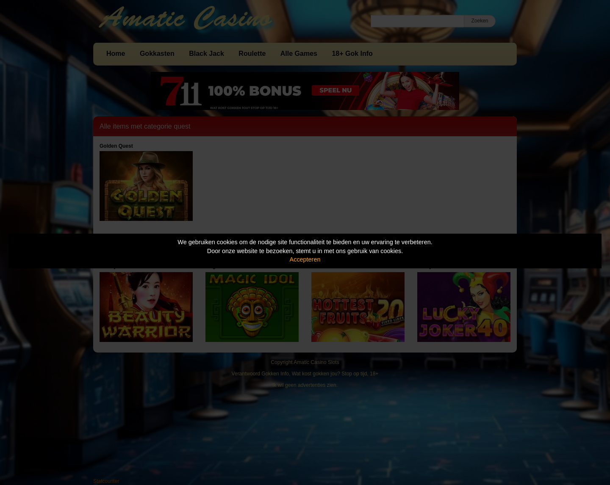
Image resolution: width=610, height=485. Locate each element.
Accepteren (305, 259)
